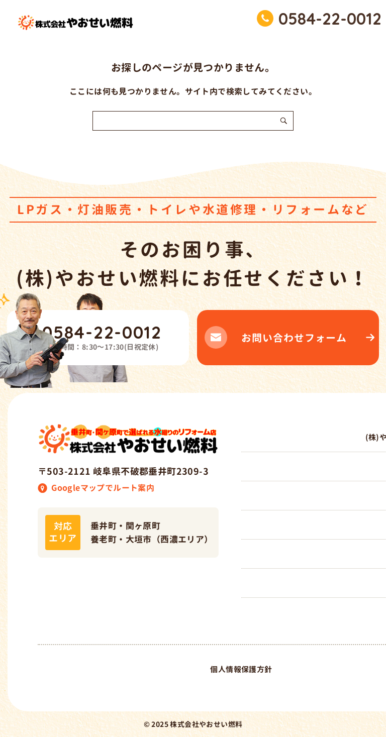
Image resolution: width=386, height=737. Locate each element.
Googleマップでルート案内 (102, 487)
